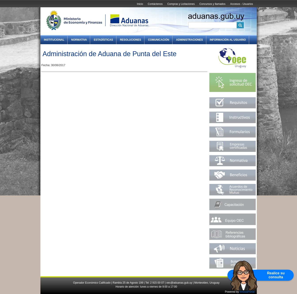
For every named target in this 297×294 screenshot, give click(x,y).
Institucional (54, 39)
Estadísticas (103, 39)
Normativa (79, 39)
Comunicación (158, 39)
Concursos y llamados (212, 4)
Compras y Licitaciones (181, 4)
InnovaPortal (247, 291)
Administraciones (189, 39)
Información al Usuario (228, 39)
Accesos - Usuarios (241, 4)
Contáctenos (155, 4)
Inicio (140, 4)
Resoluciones (130, 39)
